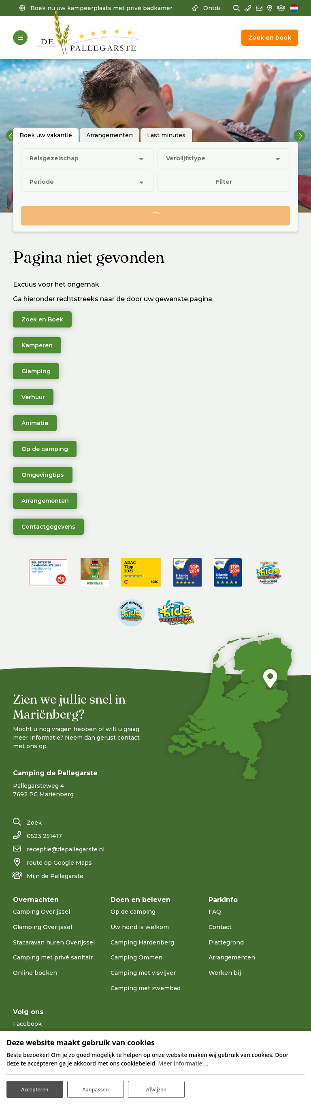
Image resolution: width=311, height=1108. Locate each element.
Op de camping (44, 449)
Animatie (34, 423)
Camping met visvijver (143, 972)
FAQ (215, 911)
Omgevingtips (42, 475)
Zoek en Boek (42, 319)
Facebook (27, 1023)
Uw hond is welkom (140, 927)
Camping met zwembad (146, 988)
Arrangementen (45, 500)
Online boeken (35, 972)
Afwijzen (156, 1087)
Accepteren (34, 1087)
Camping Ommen (136, 957)
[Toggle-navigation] (20, 37)
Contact (220, 927)
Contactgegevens (48, 526)
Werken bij (225, 972)
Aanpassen (95, 1087)
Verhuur (33, 397)
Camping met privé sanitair (53, 957)
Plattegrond (226, 942)
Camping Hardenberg (142, 942)
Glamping (36, 371)
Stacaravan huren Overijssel (54, 942)
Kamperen (37, 345)
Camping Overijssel (41, 911)
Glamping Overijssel (42, 927)
